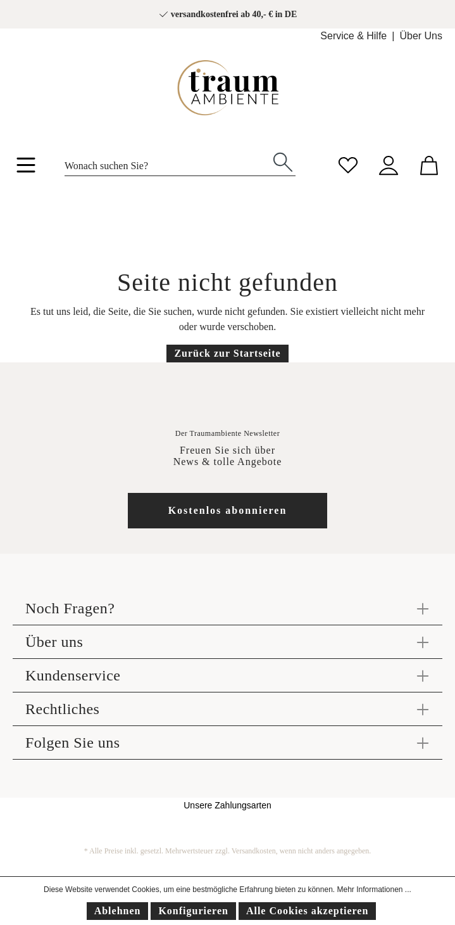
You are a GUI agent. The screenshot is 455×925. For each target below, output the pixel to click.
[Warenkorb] (429, 163)
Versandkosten (254, 850)
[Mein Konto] (388, 163)
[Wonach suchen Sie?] (168, 162)
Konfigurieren (193, 910)
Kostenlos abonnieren (227, 510)
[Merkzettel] (348, 163)
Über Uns (420, 35)
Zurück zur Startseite (227, 353)
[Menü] (26, 167)
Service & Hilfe (353, 35)
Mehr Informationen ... (374, 889)
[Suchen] (283, 161)
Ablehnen (117, 910)
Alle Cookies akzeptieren (307, 910)
